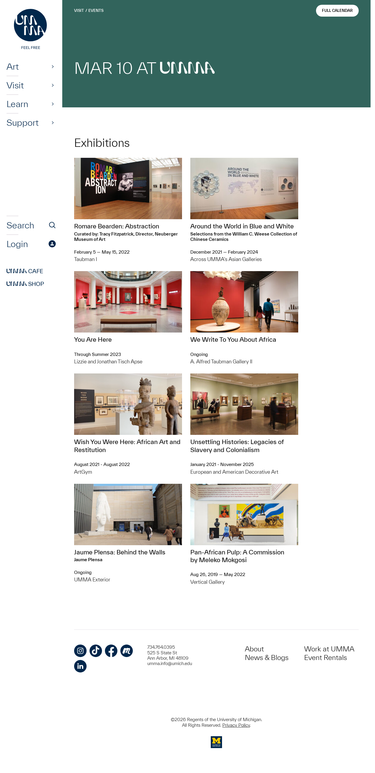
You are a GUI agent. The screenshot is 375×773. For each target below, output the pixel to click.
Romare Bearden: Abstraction (116, 226)
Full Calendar (337, 10)
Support (23, 122)
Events (95, 10)
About (254, 649)
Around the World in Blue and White (242, 226)
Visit (15, 85)
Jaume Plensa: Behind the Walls (119, 552)
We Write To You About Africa (233, 339)
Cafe (25, 271)
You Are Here (93, 339)
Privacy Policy (236, 725)
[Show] (53, 66)
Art (13, 66)
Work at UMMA (329, 649)
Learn (17, 104)
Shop (25, 284)
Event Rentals (325, 657)
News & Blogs (266, 657)
